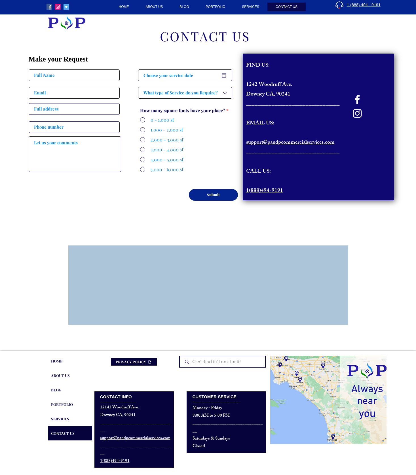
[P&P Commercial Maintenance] (58, 7)
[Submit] (213, 195)
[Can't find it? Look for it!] (222, 361)
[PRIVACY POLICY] (134, 362)
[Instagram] (357, 113)
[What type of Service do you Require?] (185, 93)
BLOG (56, 389)
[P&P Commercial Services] (49, 7)
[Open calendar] (224, 75)
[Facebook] (357, 99)
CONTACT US (63, 433)
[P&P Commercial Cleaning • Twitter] (66, 7)
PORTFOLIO (62, 404)
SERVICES (60, 418)
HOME (56, 361)
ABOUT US (60, 375)
